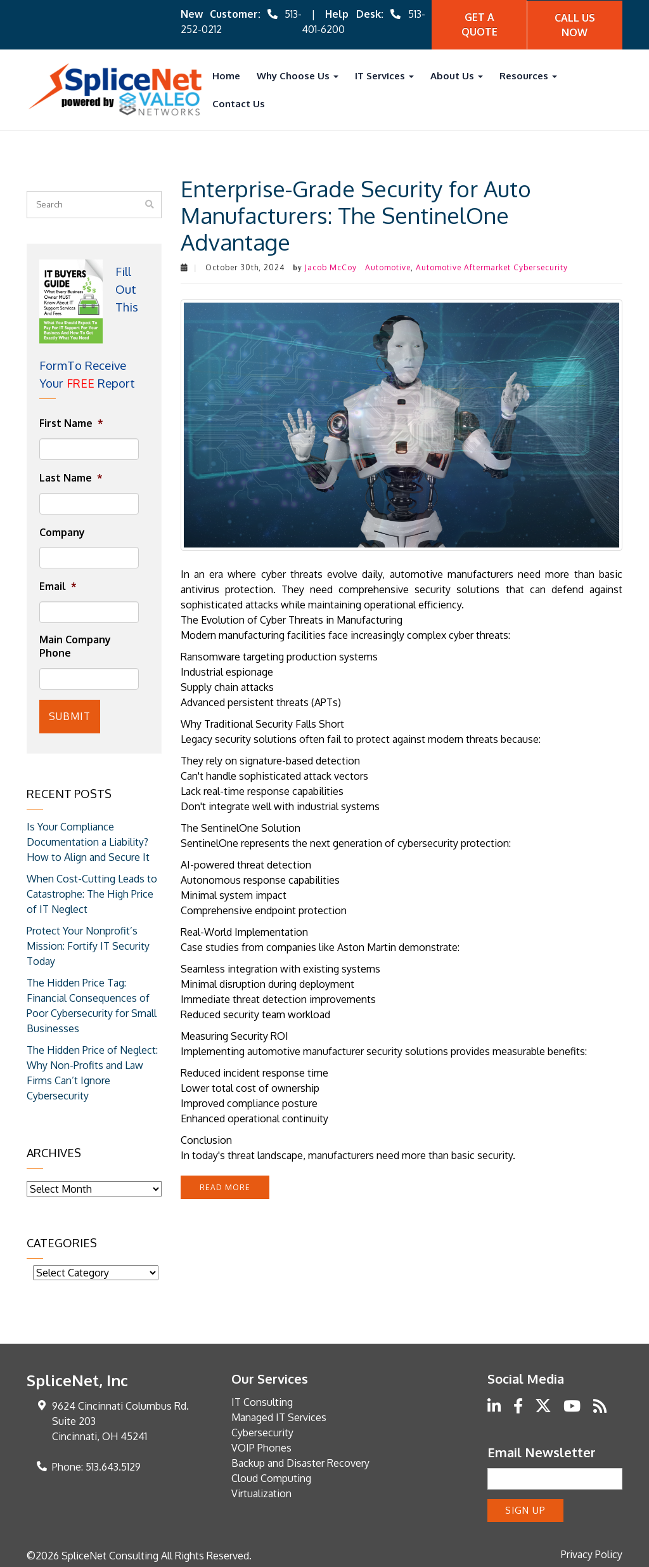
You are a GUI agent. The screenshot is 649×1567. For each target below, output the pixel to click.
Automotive (388, 267)
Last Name (71, 477)
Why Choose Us (297, 75)
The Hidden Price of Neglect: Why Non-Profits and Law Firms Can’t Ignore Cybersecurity (92, 1071)
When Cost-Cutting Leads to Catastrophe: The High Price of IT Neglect (92, 892)
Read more (225, 1187)
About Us (456, 75)
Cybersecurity (262, 1430)
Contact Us (238, 103)
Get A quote (479, 24)
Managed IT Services (278, 1415)
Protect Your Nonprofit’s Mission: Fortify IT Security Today (88, 944)
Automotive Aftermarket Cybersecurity (492, 267)
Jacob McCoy (331, 267)
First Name (71, 422)
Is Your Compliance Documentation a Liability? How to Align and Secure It (88, 840)
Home (226, 75)
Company (62, 531)
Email (58, 586)
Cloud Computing (271, 1476)
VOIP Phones (261, 1445)
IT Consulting (262, 1400)
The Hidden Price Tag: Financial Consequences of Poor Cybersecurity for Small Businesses (92, 1003)
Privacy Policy (591, 1551)
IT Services (384, 75)
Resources (528, 75)
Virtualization (261, 1491)
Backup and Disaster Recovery (300, 1461)
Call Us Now (575, 24)
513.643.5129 (113, 1465)
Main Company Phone (75, 646)
